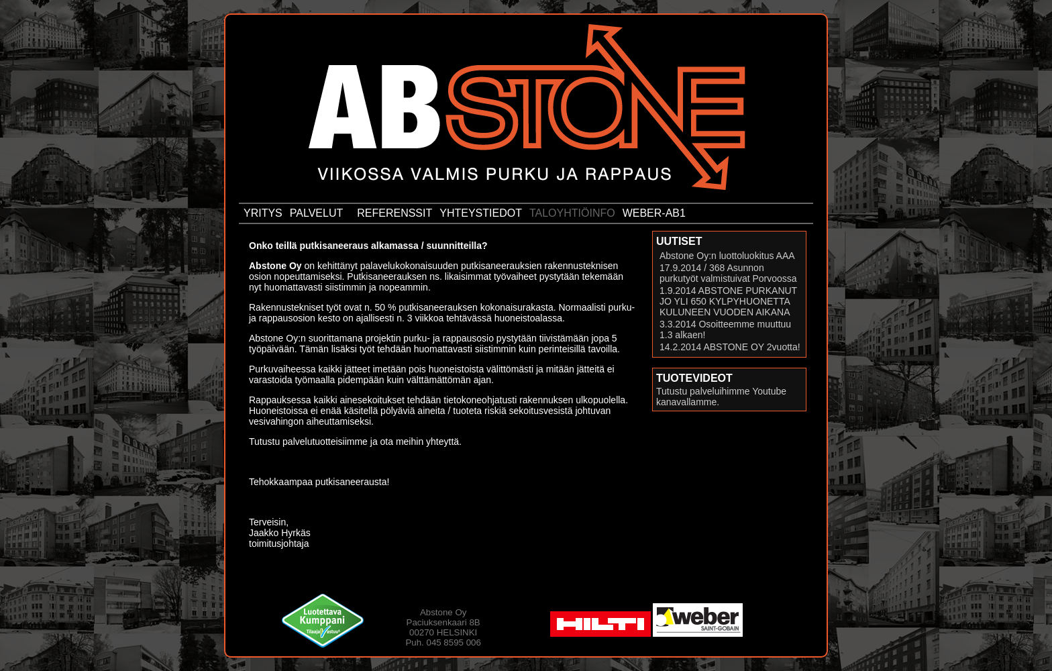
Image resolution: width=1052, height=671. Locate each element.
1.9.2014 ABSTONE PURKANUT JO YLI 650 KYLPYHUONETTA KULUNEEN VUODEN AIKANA (728, 301)
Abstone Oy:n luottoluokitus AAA (727, 255)
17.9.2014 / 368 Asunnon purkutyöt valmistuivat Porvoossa (728, 273)
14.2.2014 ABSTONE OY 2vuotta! (730, 347)
